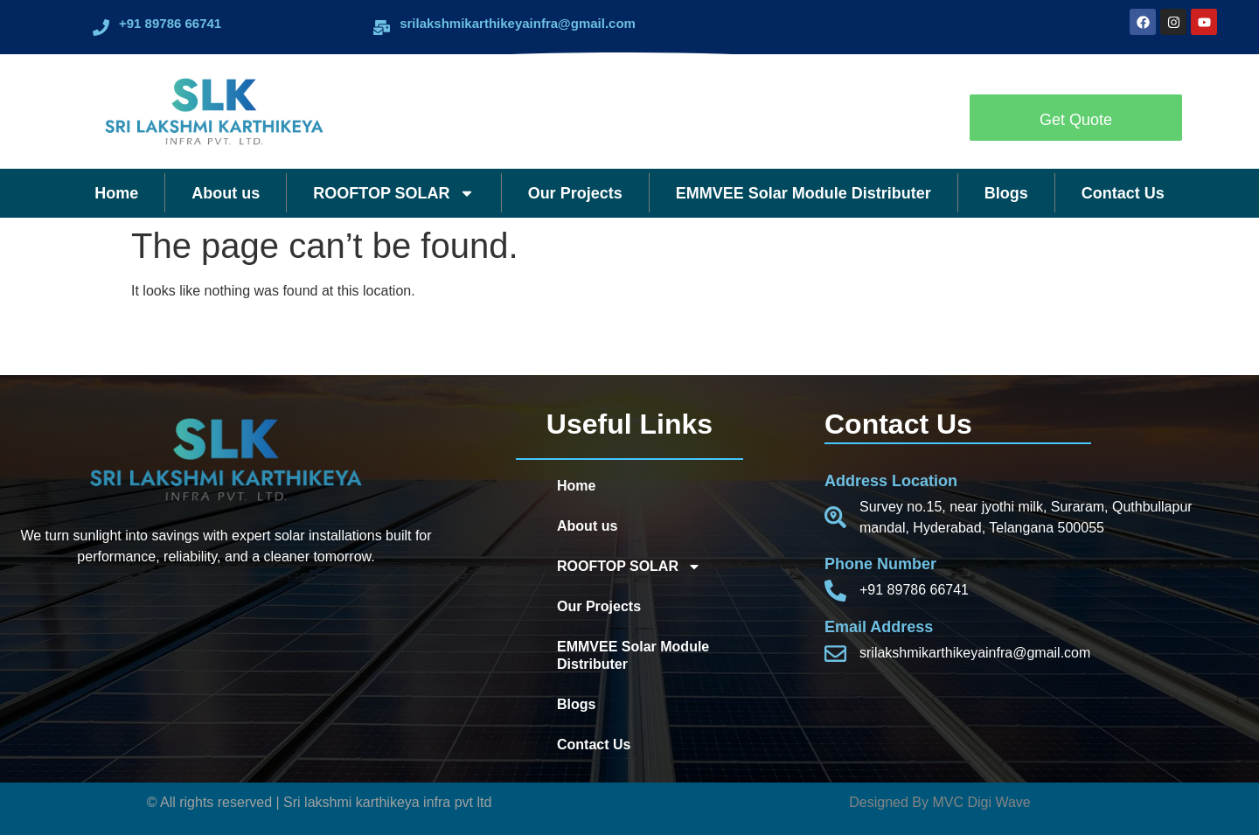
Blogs (1006, 193)
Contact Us (1123, 193)
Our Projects (575, 193)
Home (116, 193)
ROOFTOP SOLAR (393, 193)
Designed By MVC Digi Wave (939, 802)
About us (225, 193)
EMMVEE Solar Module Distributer (803, 193)
